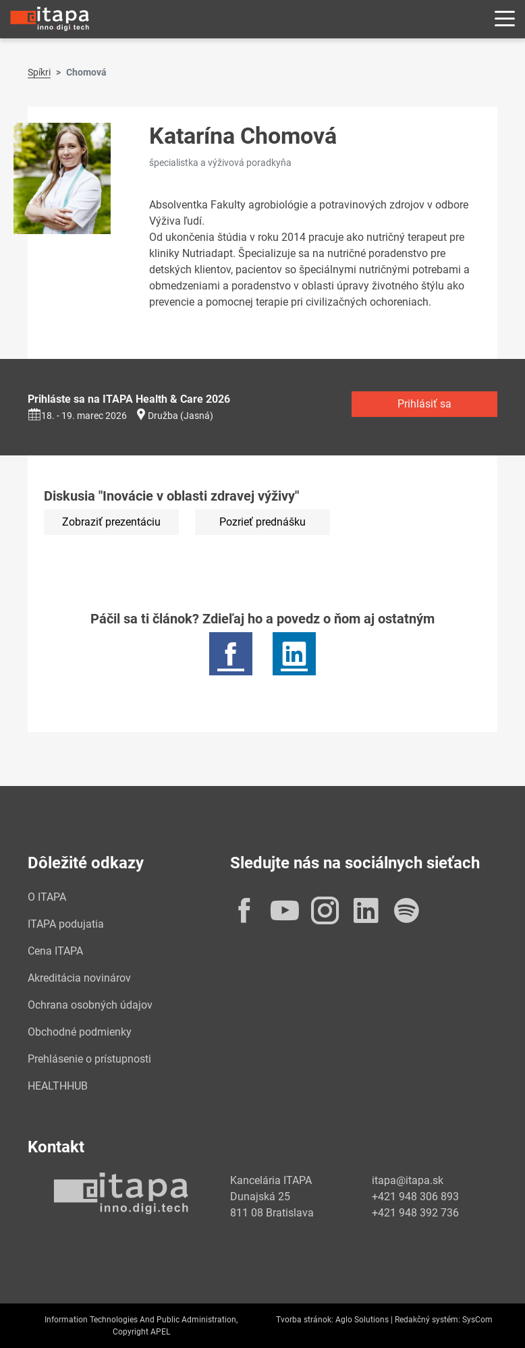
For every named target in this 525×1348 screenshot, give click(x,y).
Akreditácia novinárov (79, 978)
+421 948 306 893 (415, 1196)
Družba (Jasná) (180, 415)
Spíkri (39, 72)
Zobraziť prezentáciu (111, 521)
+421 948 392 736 (415, 1212)
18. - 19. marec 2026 (77, 415)
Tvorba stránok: (304, 1319)
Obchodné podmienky (80, 1032)
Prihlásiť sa (424, 403)
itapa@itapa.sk (407, 1180)
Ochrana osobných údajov (90, 1005)
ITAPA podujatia (66, 924)
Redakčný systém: (427, 1319)
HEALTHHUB (58, 1085)
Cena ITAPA (55, 951)
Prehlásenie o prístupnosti (89, 1058)
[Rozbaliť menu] (505, 19)
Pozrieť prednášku (262, 521)
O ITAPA (47, 897)
